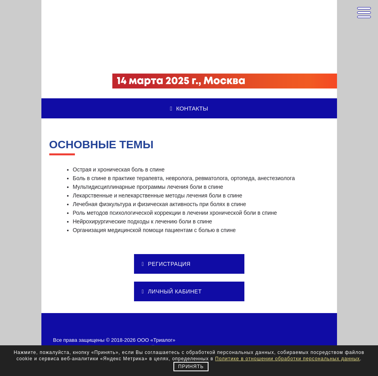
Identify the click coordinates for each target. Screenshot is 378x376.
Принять (191, 366)
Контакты (189, 108)
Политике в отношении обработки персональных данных (287, 358)
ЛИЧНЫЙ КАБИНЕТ (172, 291)
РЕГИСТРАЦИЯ (166, 264)
